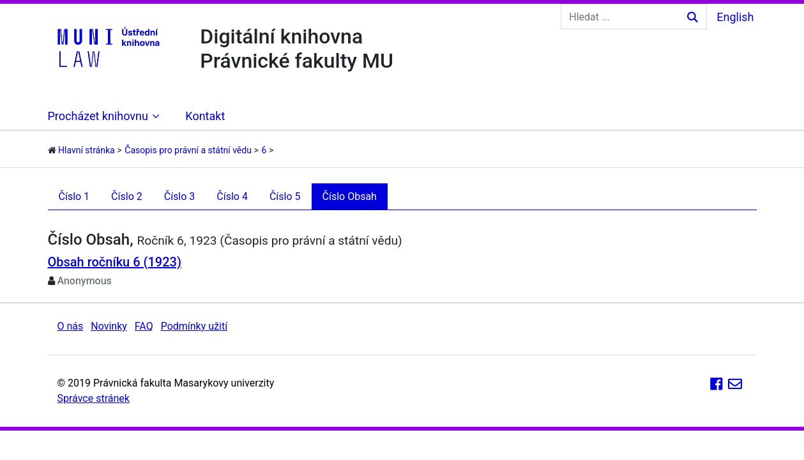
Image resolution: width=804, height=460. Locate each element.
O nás (70, 326)
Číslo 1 (74, 196)
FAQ (144, 326)
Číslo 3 (179, 196)
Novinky (109, 326)
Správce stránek (93, 398)
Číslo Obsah (349, 196)
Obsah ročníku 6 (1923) (114, 262)
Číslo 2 (126, 196)
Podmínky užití (194, 326)
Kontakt (205, 116)
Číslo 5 (285, 196)
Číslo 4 (232, 196)
